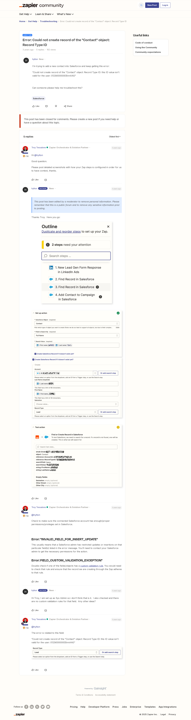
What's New (65, 14)
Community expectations (148, 52)
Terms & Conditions (84, 695)
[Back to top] (185, 691)
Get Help (25, 14)
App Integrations (168, 706)
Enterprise (135, 706)
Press (116, 706)
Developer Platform (99, 706)
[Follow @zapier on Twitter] (43, 707)
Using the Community (146, 47)
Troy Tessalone (38, 147)
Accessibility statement (105, 695)
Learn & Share (44, 14)
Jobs (124, 706)
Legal (163, 714)
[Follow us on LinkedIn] (32, 707)
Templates (150, 706)
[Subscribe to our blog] (37, 707)
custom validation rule (91, 565)
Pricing (74, 706)
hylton (35, 59)
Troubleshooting (48, 21)
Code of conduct (143, 42)
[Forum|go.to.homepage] (42, 5)
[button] (152, 5)
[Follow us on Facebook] (26, 707)
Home (22, 21)
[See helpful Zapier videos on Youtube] (48, 707)
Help (83, 706)
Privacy (172, 714)
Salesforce (38, 98)
